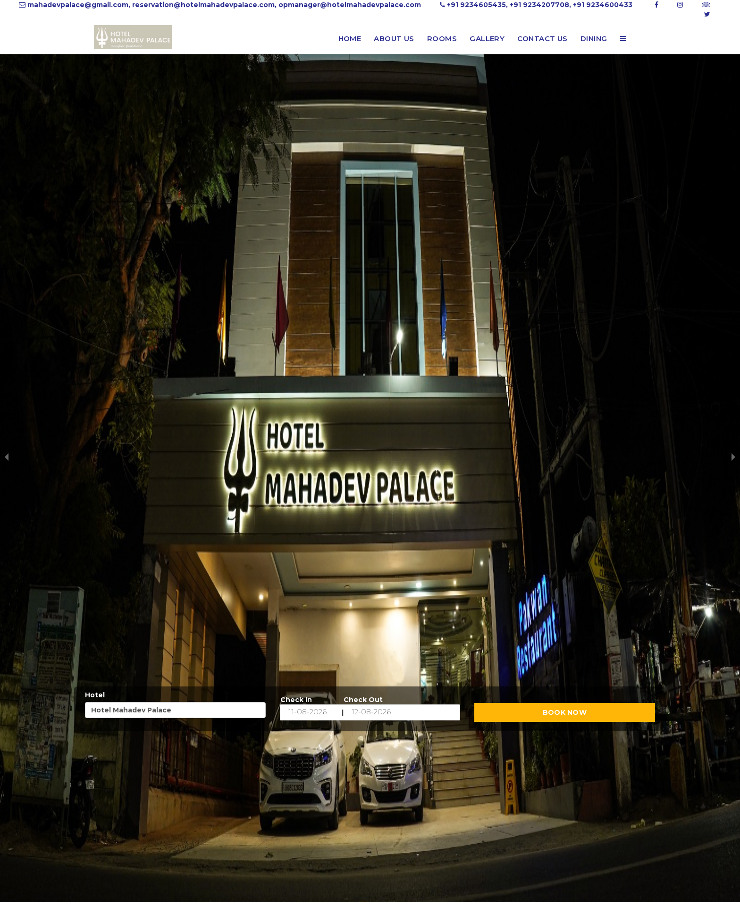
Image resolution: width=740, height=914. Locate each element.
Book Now (565, 712)
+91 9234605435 (476, 4)
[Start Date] (311, 712)
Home (350, 38)
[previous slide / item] (6, 457)
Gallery (487, 38)
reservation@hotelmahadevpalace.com (203, 4)
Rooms (442, 38)
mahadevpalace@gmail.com (77, 4)
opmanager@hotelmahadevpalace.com (349, 4)
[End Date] (374, 712)
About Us (394, 38)
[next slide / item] (733, 457)
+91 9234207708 (539, 4)
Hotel (95, 695)
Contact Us (542, 38)
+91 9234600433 (602, 4)
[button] (623, 39)
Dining (593, 38)
